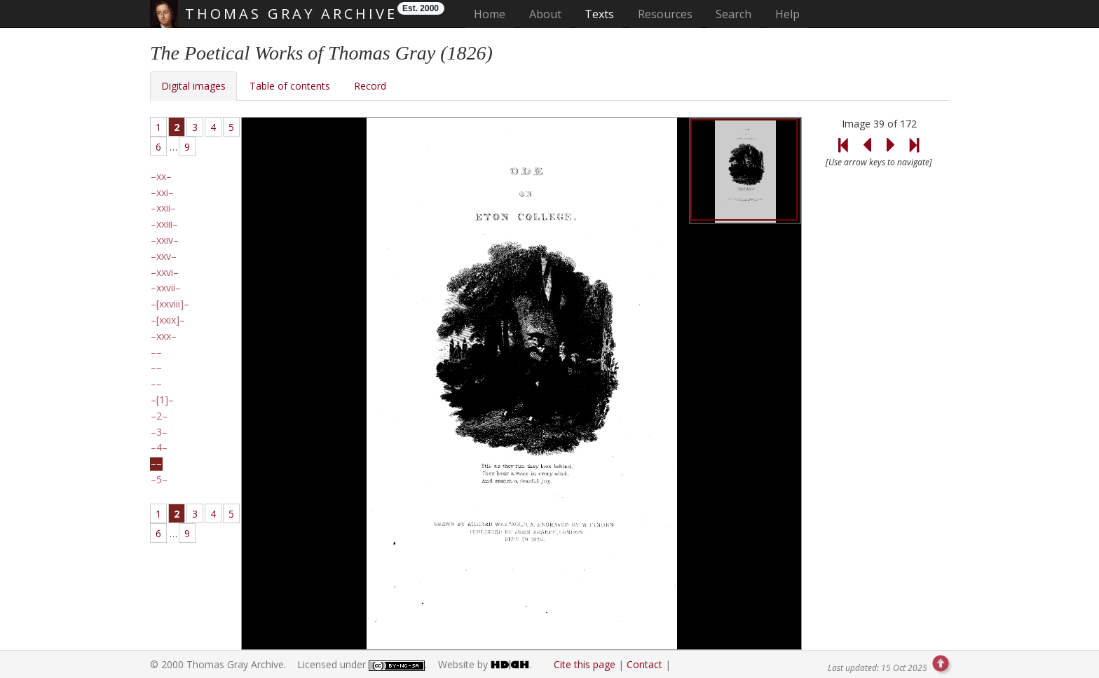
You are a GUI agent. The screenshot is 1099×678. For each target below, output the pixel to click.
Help (787, 14)
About (545, 14)
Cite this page (584, 664)
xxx (163, 336)
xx (161, 176)
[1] (162, 400)
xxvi (164, 272)
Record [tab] (370, 85)
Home (494, 14)
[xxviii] (170, 304)
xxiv (164, 240)
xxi (162, 192)
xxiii (164, 224)
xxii (163, 208)
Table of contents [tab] (290, 85)
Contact (644, 664)
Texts (599, 14)
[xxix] (167, 320)
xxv (163, 256)
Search (733, 14)
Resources (665, 14)
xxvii (165, 288)
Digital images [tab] (193, 85)
